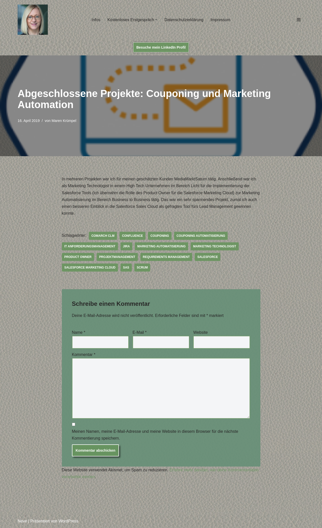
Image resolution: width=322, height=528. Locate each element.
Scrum (142, 268)
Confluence (132, 236)
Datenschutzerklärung (184, 20)
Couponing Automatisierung (201, 236)
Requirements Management (166, 257)
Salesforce (208, 257)
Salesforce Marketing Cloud (90, 268)
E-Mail (140, 333)
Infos (96, 20)
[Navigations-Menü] (298, 20)
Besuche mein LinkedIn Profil (161, 47)
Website (200, 333)
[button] (156, 20)
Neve (22, 521)
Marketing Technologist (214, 246)
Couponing (160, 236)
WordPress (68, 521)
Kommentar (83, 355)
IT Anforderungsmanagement (90, 246)
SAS (126, 268)
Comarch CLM (102, 236)
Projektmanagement (117, 257)
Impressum (220, 20)
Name (78, 333)
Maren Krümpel (64, 121)
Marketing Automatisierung (161, 246)
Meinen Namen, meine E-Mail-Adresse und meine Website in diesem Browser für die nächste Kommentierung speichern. (155, 435)
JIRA (126, 246)
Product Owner (78, 257)
